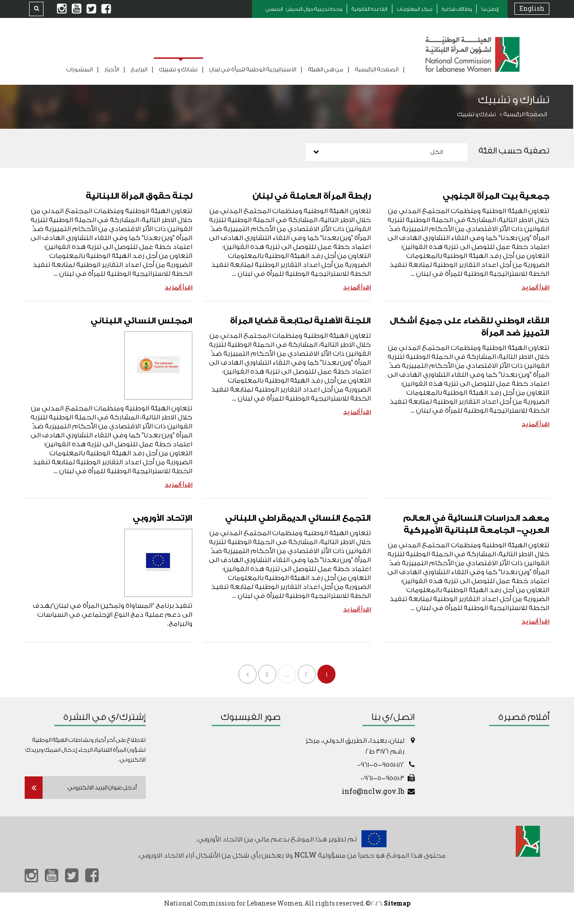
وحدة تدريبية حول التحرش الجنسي (303, 9)
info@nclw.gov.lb (373, 792)
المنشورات (79, 69)
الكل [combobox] (436, 151)
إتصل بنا (490, 9)
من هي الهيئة (326, 69)
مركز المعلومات (414, 9)
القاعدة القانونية (369, 9)
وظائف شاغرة (457, 9)
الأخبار (111, 69)
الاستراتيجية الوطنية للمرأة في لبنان (252, 69)
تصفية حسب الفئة (513, 150)
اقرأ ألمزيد (535, 287)
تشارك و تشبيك (178, 69)
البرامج (139, 69)
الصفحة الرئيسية (377, 69)
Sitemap (397, 903)
